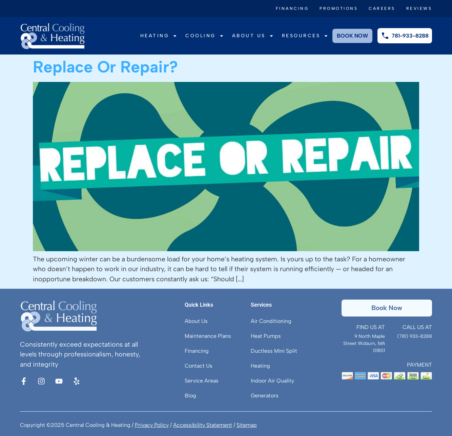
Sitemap (247, 425)
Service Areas (202, 380)
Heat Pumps (266, 336)
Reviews (419, 8)
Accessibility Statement (202, 425)
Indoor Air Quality (272, 380)
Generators (265, 395)
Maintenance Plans (208, 336)
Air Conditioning (271, 321)
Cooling (204, 36)
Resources (305, 36)
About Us (253, 36)
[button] (387, 308)
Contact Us (198, 366)
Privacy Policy (152, 425)
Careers (382, 8)
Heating (159, 36)
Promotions (339, 8)
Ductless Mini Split (274, 351)
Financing (292, 8)
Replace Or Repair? (105, 67)
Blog (190, 395)
